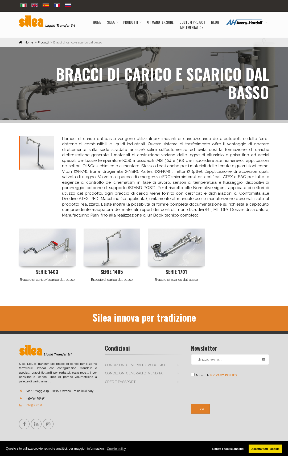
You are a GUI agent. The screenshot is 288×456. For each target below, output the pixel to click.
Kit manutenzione (160, 22)
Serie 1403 (47, 271)
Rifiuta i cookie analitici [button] (228, 448)
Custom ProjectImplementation (192, 24)
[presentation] (231, 390)
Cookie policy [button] (116, 449)
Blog (215, 22)
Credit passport (120, 382)
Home (97, 22)
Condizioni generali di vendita (134, 373)
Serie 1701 (176, 271)
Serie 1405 (112, 271)
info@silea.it (30, 405)
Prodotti (130, 22)
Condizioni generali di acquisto (135, 365)
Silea (111, 22)
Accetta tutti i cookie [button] (265, 448)
